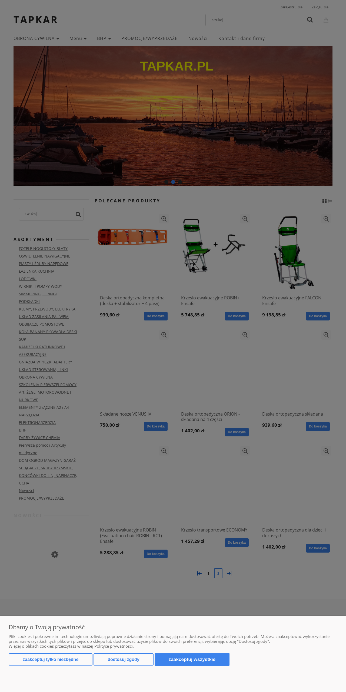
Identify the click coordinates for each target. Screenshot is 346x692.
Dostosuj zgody (123, 659)
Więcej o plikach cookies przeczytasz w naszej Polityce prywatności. (71, 646)
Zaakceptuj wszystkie (192, 659)
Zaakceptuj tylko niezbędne (50, 659)
